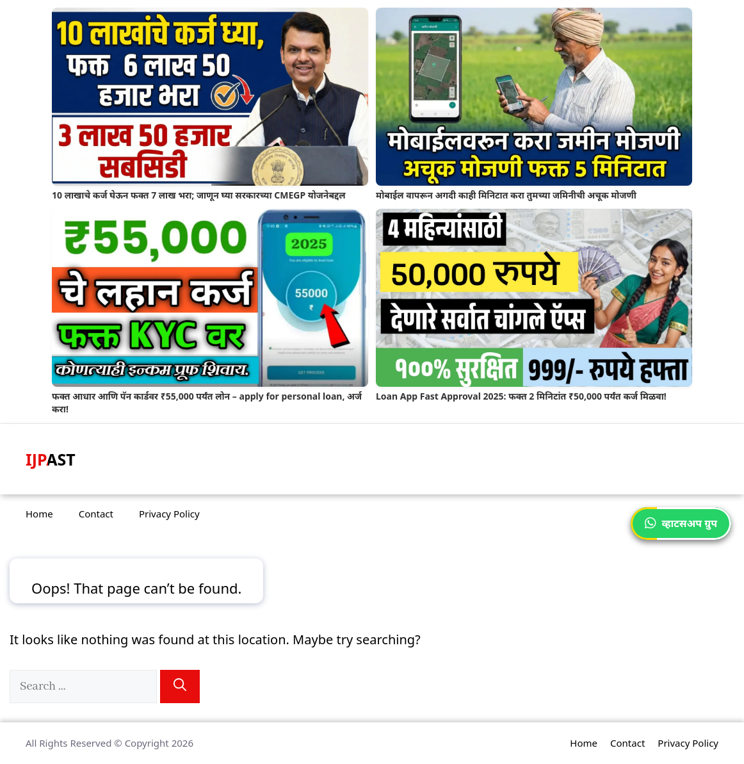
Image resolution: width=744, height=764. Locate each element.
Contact (96, 513)
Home (39, 513)
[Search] (180, 686)
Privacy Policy (169, 513)
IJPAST (51, 459)
